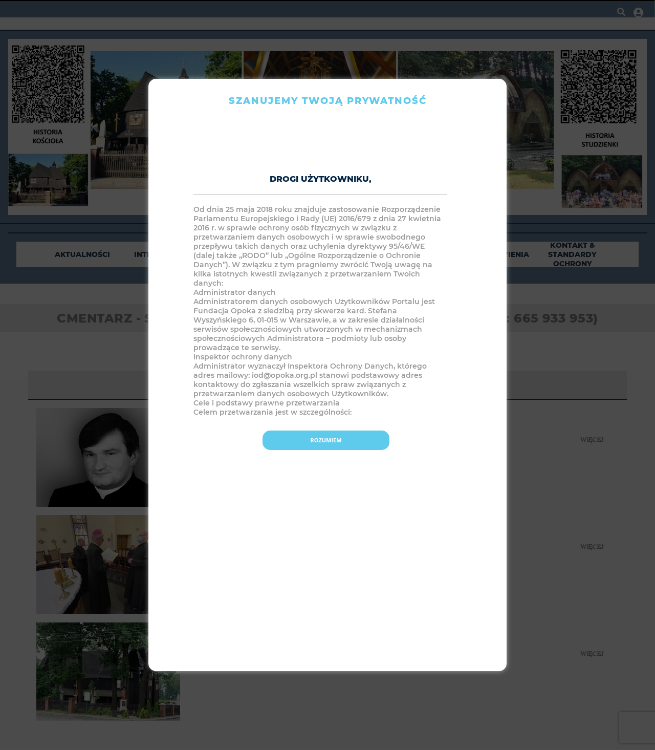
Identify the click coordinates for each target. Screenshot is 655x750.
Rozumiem (325, 440)
